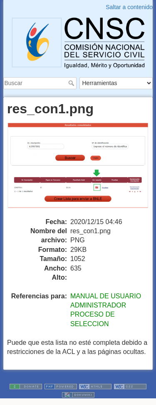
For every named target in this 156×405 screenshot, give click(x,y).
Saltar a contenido (129, 7)
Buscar (72, 83)
